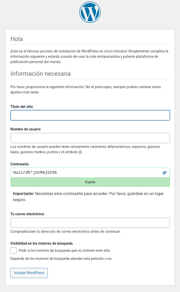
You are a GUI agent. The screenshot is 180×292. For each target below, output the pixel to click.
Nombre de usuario (25, 129)
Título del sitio (21, 107)
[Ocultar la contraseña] (165, 173)
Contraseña (19, 164)
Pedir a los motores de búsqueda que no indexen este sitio (60, 251)
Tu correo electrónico (27, 214)
